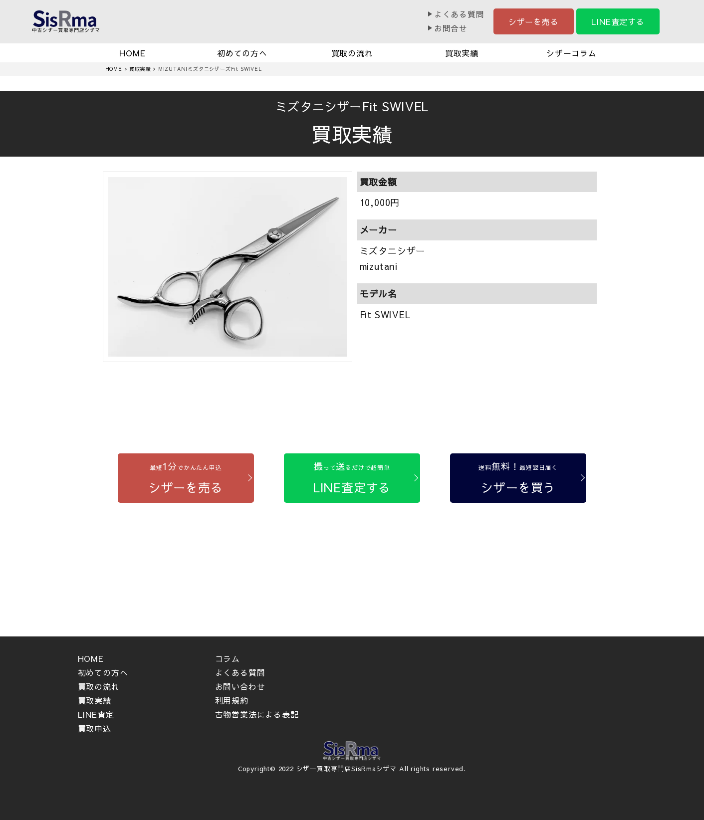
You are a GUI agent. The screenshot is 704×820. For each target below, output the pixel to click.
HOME (132, 52)
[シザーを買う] (518, 478)
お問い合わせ (240, 686)
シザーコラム (571, 52)
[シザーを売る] (186, 478)
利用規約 (231, 700)
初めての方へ (242, 52)
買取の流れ (352, 52)
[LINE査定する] (352, 478)
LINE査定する (617, 21)
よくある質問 (459, 13)
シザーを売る (533, 21)
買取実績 (461, 52)
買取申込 (94, 728)
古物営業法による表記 (257, 714)
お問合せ (451, 27)
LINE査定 (96, 714)
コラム (227, 658)
